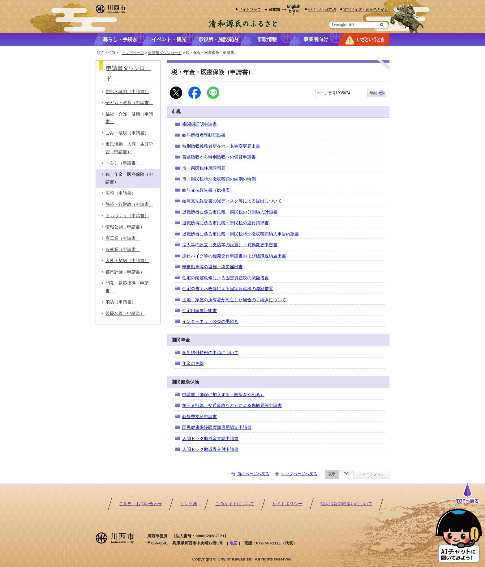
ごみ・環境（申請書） (127, 133)
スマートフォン (371, 474)
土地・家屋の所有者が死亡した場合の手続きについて (234, 300)
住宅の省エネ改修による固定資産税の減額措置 (227, 288)
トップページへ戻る (299, 474)
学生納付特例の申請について (210, 352)
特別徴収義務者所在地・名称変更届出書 (221, 146)
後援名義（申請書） (124, 313)
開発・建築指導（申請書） (127, 287)
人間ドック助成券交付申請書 (210, 449)
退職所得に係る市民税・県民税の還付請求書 (225, 223)
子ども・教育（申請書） (129, 102)
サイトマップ (250, 9)
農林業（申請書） (122, 249)
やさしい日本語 (322, 9)
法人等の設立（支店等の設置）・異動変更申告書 (229, 245)
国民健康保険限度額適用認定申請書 (216, 427)
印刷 (373, 93)
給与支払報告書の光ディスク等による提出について (232, 201)
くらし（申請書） (122, 163)
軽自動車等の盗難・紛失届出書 (212, 266)
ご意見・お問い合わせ (140, 503)
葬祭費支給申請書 (199, 416)
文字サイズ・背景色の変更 (365, 9)
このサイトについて (234, 503)
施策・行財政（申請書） (129, 204)
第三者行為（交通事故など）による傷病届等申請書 (232, 405)
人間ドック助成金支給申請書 (210, 438)
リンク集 (188, 503)
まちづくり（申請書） (127, 216)
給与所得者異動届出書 (203, 135)
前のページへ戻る (253, 474)
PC (346, 474)
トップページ (133, 53)
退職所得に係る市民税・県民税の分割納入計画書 (229, 212)
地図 (234, 543)
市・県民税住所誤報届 (203, 168)
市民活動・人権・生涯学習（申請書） (129, 148)
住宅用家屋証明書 (199, 310)
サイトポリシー (287, 503)
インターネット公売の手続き (210, 321)
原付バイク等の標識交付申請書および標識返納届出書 (234, 256)
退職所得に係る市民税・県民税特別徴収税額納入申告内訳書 (240, 234)
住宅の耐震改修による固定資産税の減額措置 (225, 278)
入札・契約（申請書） (127, 260)
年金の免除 (193, 363)
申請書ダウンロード (165, 53)
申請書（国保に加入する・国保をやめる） (223, 394)
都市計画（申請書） (124, 272)
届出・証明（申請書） (127, 91)
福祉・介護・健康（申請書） (129, 118)
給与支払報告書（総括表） (208, 190)
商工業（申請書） (122, 238)
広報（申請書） (120, 193)
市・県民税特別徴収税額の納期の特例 (219, 179)
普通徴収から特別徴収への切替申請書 (219, 157)
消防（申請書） (120, 302)
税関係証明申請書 (199, 124)
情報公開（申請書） (124, 227)
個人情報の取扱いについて (346, 503)
